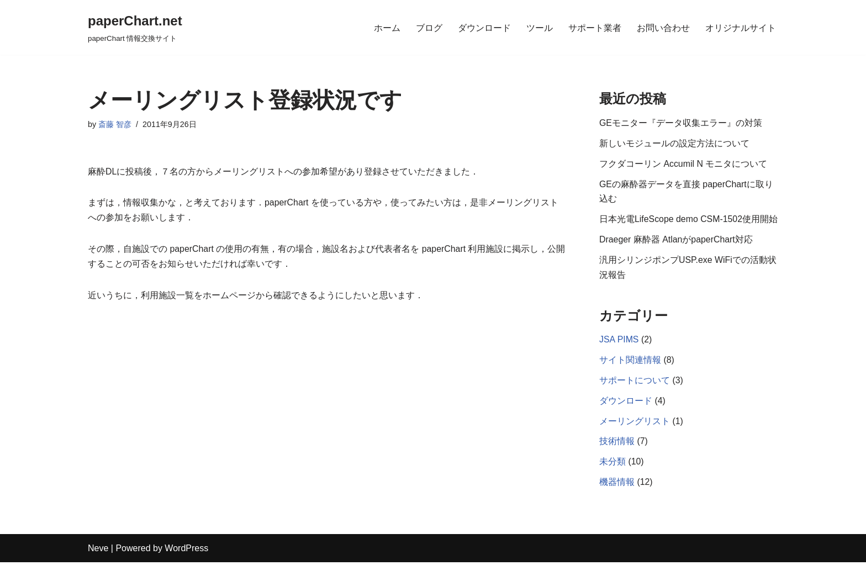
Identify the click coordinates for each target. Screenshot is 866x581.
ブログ (429, 27)
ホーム (387, 27)
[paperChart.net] (135, 27)
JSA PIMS (619, 357)
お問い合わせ (663, 27)
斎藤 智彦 (114, 124)
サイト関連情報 (630, 377)
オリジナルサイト (740, 27)
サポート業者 (594, 27)
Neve (98, 567)
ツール (539, 27)
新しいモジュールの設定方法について (674, 144)
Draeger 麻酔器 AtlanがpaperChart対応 (676, 256)
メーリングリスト (634, 439)
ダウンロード (484, 27)
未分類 (612, 480)
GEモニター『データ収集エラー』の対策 (680, 123)
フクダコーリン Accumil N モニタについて (683, 165)
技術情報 (617, 459)
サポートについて (634, 398)
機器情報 (617, 500)
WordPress (186, 567)
